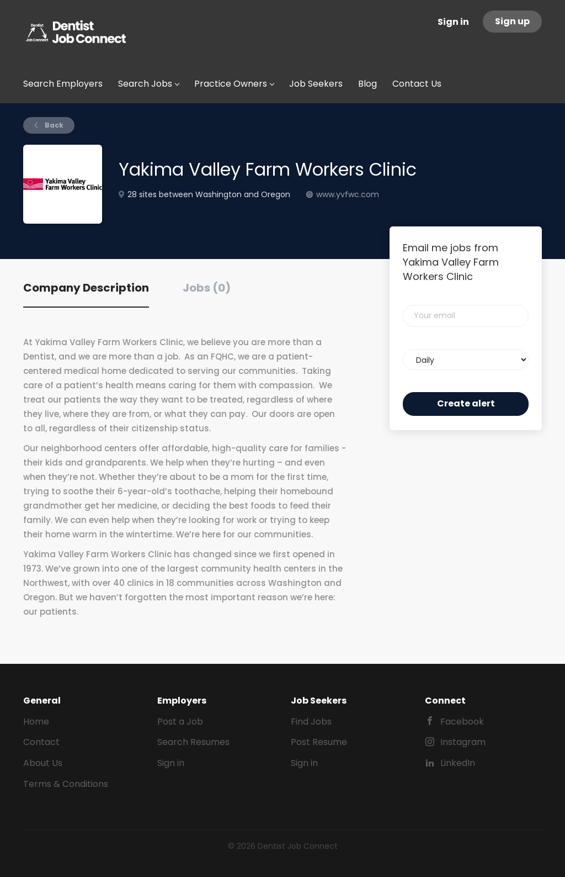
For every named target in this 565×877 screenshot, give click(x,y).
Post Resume (319, 742)
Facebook (462, 721)
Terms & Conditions (65, 784)
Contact (41, 742)
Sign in (453, 21)
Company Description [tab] (86, 287)
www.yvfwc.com (347, 194)
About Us (42, 763)
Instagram (463, 742)
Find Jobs (311, 721)
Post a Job (180, 721)
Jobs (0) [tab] (207, 287)
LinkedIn (457, 763)
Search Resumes (193, 742)
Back (53, 125)
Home (36, 721)
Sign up (512, 21)
